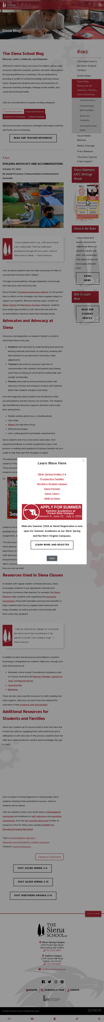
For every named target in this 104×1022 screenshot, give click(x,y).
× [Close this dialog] (83, 461)
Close (52, 558)
